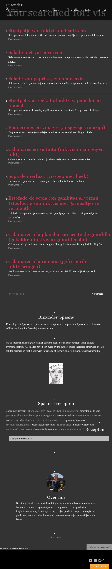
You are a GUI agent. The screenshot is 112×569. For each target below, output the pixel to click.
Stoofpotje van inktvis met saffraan (47, 30)
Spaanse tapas (64, 424)
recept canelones (66, 415)
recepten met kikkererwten (46, 420)
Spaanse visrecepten (83, 424)
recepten (44, 10)
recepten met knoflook (73, 420)
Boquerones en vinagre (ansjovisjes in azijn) (57, 127)
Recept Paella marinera (89, 415)
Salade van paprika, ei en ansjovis (45, 78)
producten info (80, 10)
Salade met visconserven (35, 52)
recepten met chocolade (18, 420)
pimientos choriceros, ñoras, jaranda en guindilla (31, 415)
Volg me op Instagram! (99, 547)
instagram (101, 560)
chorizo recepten (36, 410)
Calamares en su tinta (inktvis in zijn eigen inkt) (56, 152)
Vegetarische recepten (45, 429)
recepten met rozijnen (17, 424)
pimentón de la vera (90, 410)
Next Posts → (99, 293)
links (97, 10)
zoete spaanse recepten (70, 429)
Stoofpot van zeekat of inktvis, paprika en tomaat (54, 103)
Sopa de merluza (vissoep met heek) (48, 176)
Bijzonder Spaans (14, 7)
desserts (51, 410)
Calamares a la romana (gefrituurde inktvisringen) (47, 264)
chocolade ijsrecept (16, 410)
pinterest (96, 560)
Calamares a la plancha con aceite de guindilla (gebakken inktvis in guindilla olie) (59, 237)
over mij (60, 10)
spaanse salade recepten (42, 424)
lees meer (56, 537)
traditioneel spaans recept (19, 429)
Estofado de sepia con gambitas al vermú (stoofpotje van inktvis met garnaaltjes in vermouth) (54, 203)
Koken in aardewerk (67, 410)
